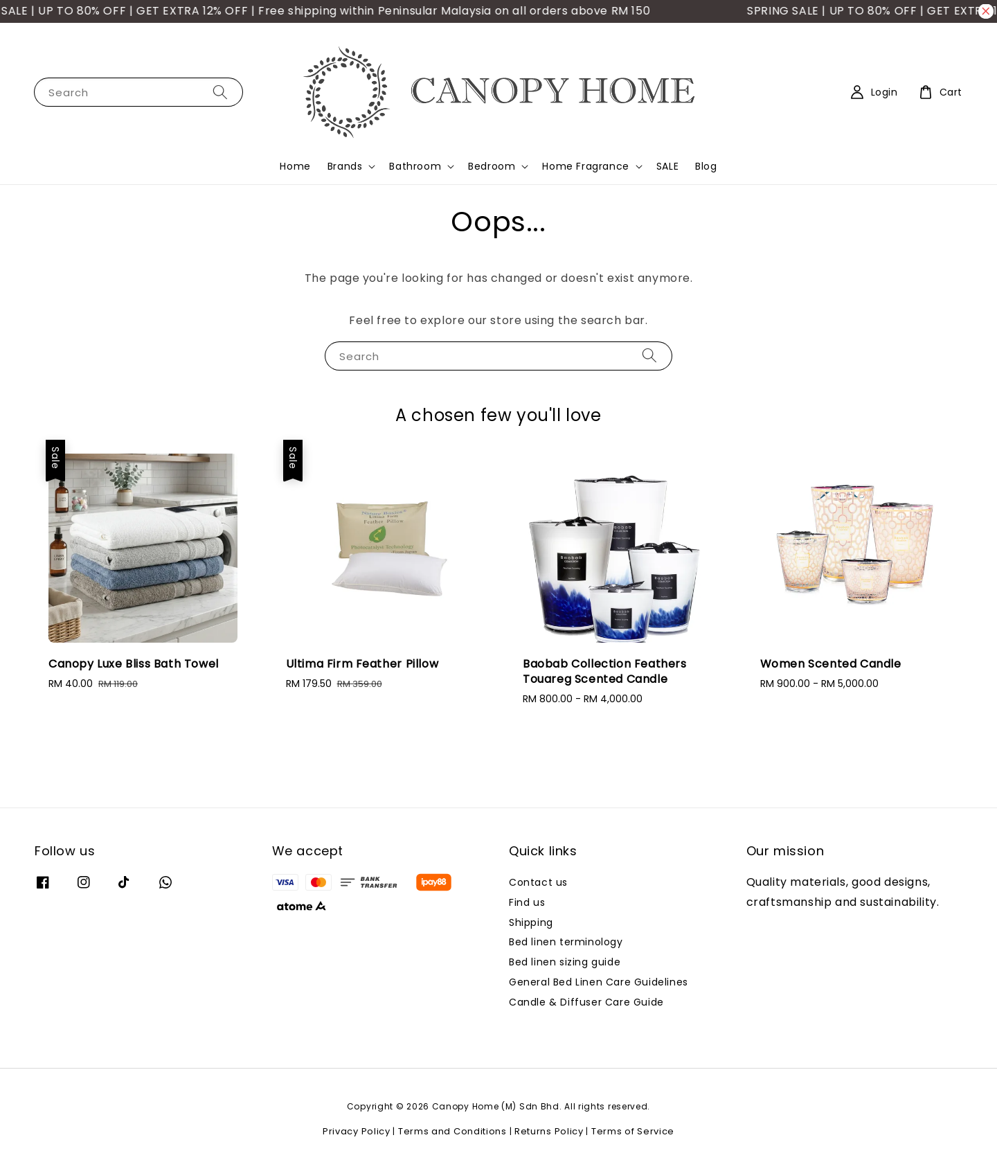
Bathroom (415, 166)
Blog (706, 166)
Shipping (531, 922)
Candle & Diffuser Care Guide (586, 1002)
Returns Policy (549, 1131)
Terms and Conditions (452, 1131)
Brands (345, 166)
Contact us (538, 882)
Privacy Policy (356, 1131)
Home (295, 166)
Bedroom (491, 166)
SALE (667, 166)
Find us (527, 902)
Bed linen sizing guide (564, 962)
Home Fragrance (585, 166)
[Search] (220, 91)
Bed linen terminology (566, 942)
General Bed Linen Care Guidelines (598, 982)
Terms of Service (632, 1131)
